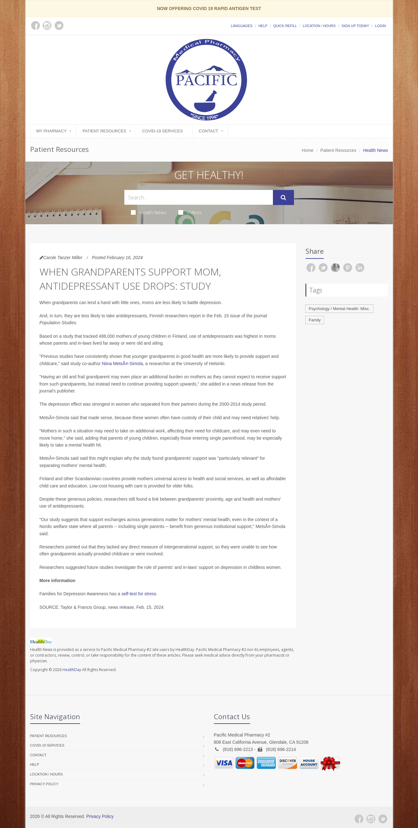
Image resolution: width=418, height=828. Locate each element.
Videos (190, 212)
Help (263, 26)
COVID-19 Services (162, 131)
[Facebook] (359, 818)
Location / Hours (319, 26)
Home (307, 150)
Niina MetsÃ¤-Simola (122, 363)
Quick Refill (285, 26)
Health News (148, 212)
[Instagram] (370, 818)
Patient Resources (104, 131)
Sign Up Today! (355, 26)
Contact (208, 131)
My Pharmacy (51, 131)
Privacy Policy (44, 784)
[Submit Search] (283, 197)
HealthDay (71, 669)
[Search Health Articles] (198, 197)
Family (315, 320)
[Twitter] (382, 818)
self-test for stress (139, 593)
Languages (241, 26)
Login (380, 26)
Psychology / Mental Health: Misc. (339, 308)
